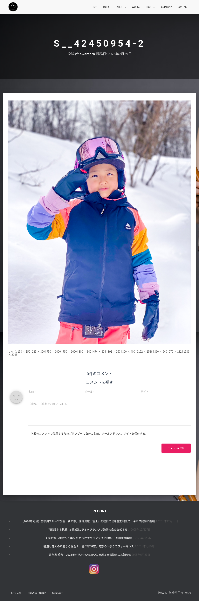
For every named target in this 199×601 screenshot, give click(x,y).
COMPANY (166, 6)
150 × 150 (23, 351)
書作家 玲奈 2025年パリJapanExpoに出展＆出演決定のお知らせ (90, 554)
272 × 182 (175, 351)
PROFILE (150, 6)
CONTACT (183, 6)
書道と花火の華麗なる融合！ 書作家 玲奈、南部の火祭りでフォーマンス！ (90, 546)
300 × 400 (128, 351)
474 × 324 (99, 351)
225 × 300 (38, 351)
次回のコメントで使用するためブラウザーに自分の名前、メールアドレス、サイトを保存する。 (89, 433)
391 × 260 (114, 351)
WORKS (136, 6)
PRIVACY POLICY (37, 592)
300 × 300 (85, 351)
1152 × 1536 (145, 351)
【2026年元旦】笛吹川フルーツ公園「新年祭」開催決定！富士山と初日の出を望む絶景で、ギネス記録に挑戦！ (89, 521)
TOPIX (106, 6)
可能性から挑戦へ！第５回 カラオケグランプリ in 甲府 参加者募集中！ (89, 538)
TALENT (120, 6)
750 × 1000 (54, 351)
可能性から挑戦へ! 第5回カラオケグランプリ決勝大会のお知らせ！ (89, 529)
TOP (95, 6)
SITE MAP (16, 592)
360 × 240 (160, 351)
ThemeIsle (184, 592)
